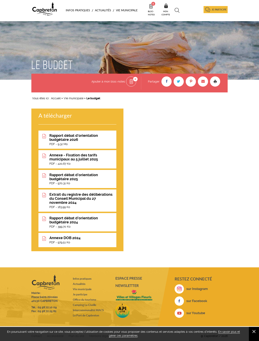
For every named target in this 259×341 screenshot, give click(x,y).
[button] (166, 81)
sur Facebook (196, 301)
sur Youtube (195, 313)
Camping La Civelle (84, 305)
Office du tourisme (84, 299)
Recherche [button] (177, 10)
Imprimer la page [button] (215, 81)
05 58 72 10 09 (47, 307)
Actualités (79, 284)
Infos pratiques (82, 278)
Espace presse (128, 278)
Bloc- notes (151, 9)
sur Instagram (197, 289)
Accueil (56, 98)
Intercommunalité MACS (88, 310)
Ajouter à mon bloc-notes (108, 81)
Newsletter (127, 285)
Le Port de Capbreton (86, 315)
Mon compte (165, 13)
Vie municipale (73, 98)
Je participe (219, 9)
